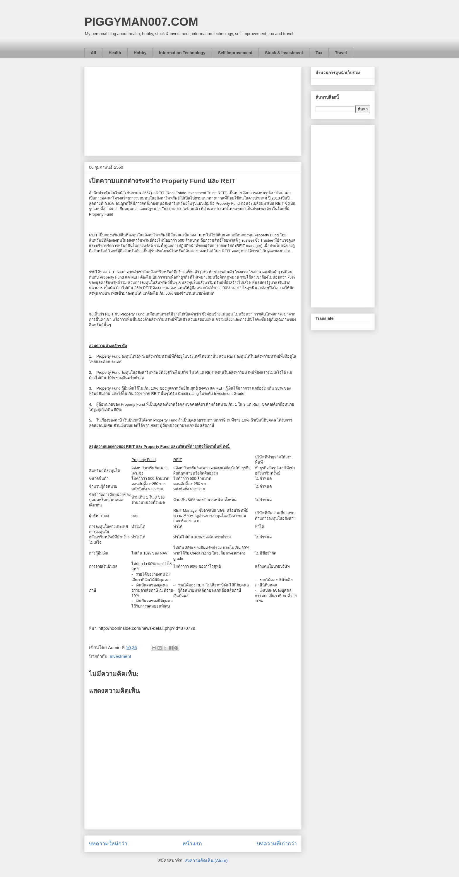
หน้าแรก (192, 844)
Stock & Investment (284, 52)
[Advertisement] (193, 110)
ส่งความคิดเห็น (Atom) (206, 860)
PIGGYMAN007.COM (141, 21)
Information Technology (182, 52)
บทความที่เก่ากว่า (277, 844)
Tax (319, 52)
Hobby (140, 52)
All (93, 52)
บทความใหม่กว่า (108, 844)
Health (115, 52)
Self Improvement (235, 52)
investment (120, 656)
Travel (341, 52)
